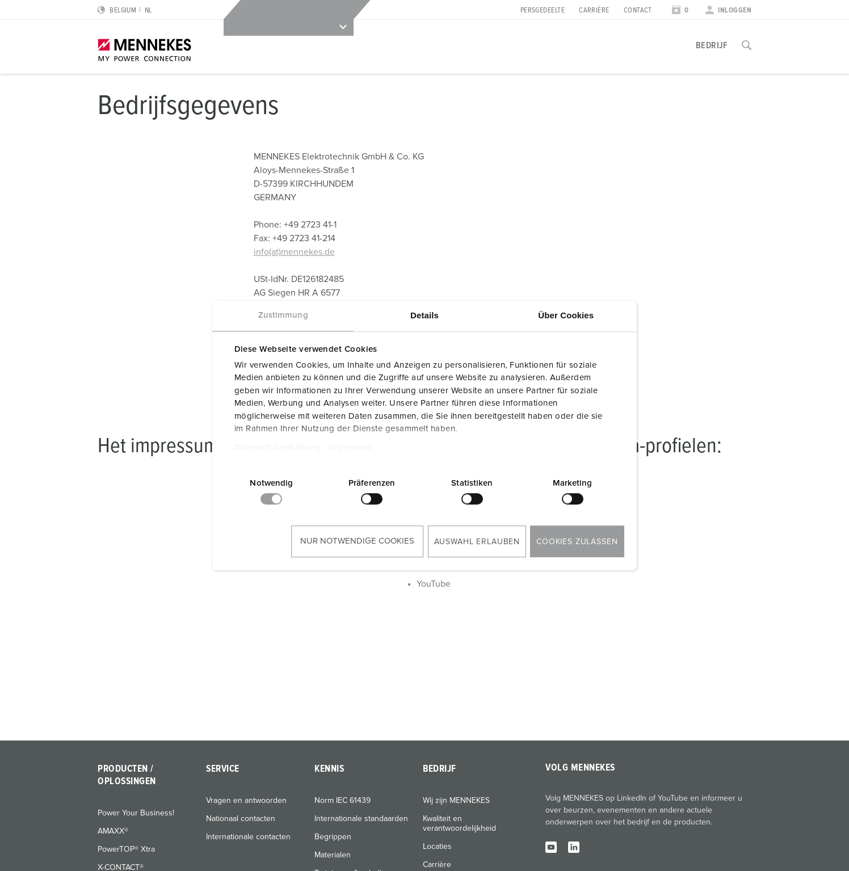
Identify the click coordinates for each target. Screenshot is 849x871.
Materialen (332, 855)
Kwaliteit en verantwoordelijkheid (459, 823)
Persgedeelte (542, 10)
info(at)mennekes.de (294, 251)
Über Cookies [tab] (566, 315)
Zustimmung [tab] (283, 315)
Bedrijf (712, 45)
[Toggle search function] (746, 45)
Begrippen (332, 837)
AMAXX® (113, 831)
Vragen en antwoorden (246, 801)
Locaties (437, 847)
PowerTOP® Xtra (126, 849)
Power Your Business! (136, 813)
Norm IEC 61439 (342, 801)
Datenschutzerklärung (277, 447)
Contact (638, 10)
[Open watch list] (680, 10)
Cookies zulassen (576, 542)
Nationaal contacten (240, 819)
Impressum (350, 447)
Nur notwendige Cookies (357, 541)
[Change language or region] (125, 10)
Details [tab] (424, 315)
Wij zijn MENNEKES (456, 801)
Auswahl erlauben (477, 542)
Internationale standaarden (361, 819)
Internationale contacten (248, 837)
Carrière (594, 10)
